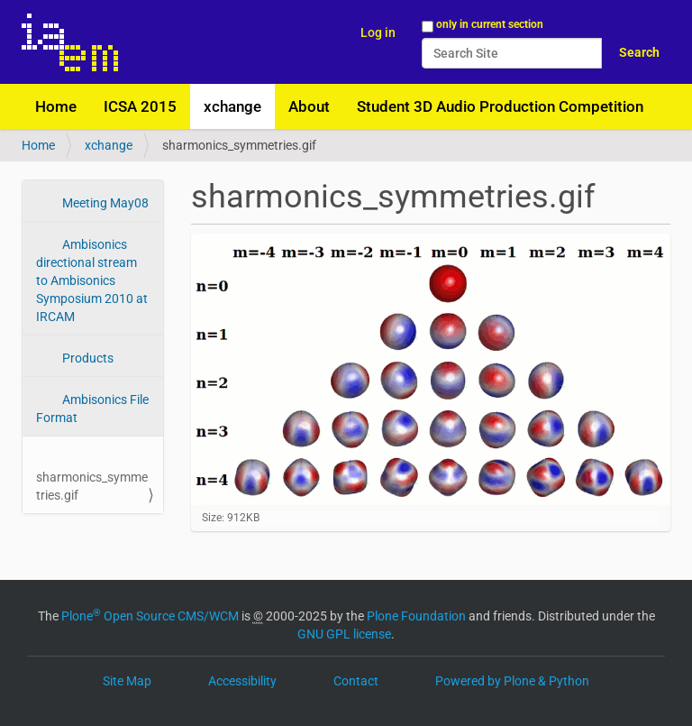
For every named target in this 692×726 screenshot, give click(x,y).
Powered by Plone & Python (512, 681)
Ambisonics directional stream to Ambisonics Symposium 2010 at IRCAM (92, 280)
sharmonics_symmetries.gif (92, 486)
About (309, 106)
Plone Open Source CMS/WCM (150, 616)
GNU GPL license (344, 634)
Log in (378, 32)
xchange (232, 106)
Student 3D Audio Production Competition (500, 106)
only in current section (489, 24)
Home (56, 106)
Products (86, 358)
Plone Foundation (416, 616)
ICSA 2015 (140, 106)
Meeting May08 (104, 203)
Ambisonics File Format (92, 408)
